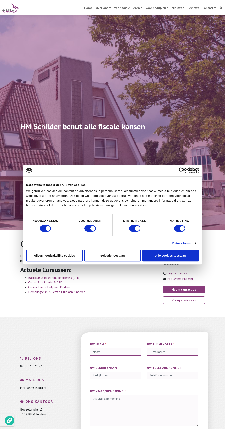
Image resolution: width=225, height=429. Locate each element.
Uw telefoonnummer (164, 368)
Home (88, 8)
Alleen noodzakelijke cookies (54, 255)
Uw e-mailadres (160, 344)
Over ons (102, 8)
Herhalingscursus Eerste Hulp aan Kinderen (56, 292)
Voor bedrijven (155, 8)
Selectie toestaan (112, 255)
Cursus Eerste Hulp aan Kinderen (49, 287)
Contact (207, 8)
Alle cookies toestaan (170, 255)
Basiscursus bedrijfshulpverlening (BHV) (54, 278)
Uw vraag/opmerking (108, 391)
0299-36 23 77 (176, 274)
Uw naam (98, 344)
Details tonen (181, 243)
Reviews (193, 8)
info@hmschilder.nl (180, 279)
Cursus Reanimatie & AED (45, 282)
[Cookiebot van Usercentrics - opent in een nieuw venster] (181, 170)
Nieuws (177, 8)
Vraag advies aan (184, 300)
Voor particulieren (127, 8)
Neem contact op (184, 289)
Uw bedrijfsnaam (103, 368)
